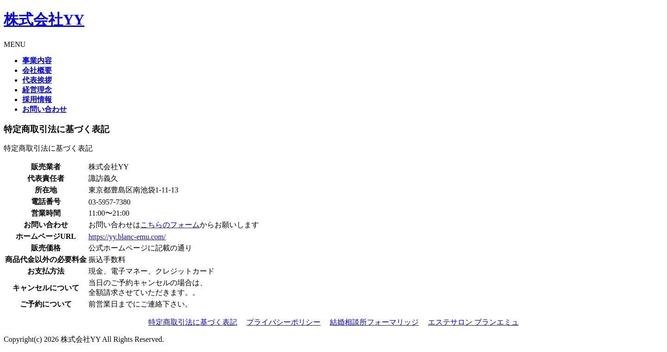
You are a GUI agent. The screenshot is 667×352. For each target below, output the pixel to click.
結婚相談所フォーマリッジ (374, 322)
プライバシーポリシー (283, 322)
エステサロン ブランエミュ (473, 322)
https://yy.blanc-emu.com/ (127, 237)
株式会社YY (44, 19)
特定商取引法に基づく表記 (192, 322)
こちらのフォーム (170, 225)
